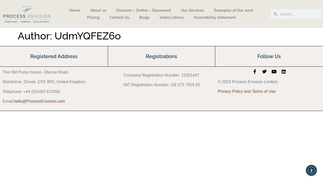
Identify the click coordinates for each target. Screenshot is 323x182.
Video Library (171, 17)
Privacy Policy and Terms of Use (247, 91)
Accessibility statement (215, 17)
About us (98, 10)
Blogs (144, 17)
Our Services (192, 10)
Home (74, 10)
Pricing (93, 17)
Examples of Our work (233, 10)
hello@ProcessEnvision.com (39, 101)
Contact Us (119, 17)
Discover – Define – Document (143, 10)
